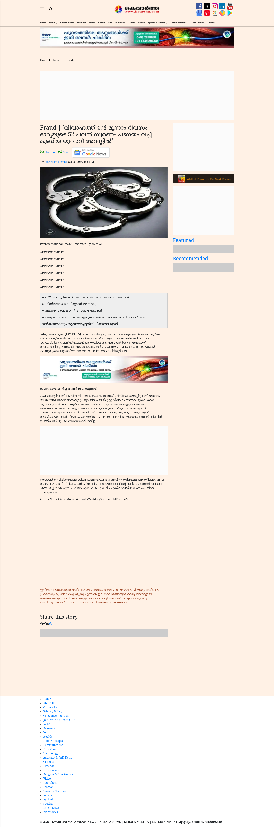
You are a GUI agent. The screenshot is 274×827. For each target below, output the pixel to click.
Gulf (110, 22)
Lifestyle (49, 766)
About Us (49, 703)
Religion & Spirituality (58, 774)
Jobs (132, 22)
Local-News (198, 22)
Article (47, 795)
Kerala (101, 22)
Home (43, 22)
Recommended (190, 259)
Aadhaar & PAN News (57, 758)
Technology (50, 753)
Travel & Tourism (55, 791)
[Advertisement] (137, 95)
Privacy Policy (52, 712)
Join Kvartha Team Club (59, 720)
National (81, 22)
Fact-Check (50, 783)
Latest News (67, 22)
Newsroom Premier (55, 162)
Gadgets (48, 762)
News (52, 22)
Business (120, 22)
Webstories (50, 812)
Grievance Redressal (56, 716)
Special (48, 804)
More (212, 22)
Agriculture (50, 800)
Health (141, 22)
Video (47, 779)
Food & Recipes (53, 741)
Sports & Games (156, 22)
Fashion (48, 787)
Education (50, 749)
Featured (183, 241)
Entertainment (178, 22)
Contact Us (50, 707)
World (92, 22)
